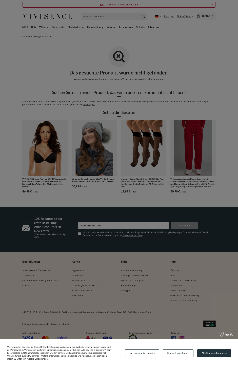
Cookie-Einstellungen (178, 353)
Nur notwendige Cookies (142, 353)
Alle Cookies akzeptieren (214, 353)
